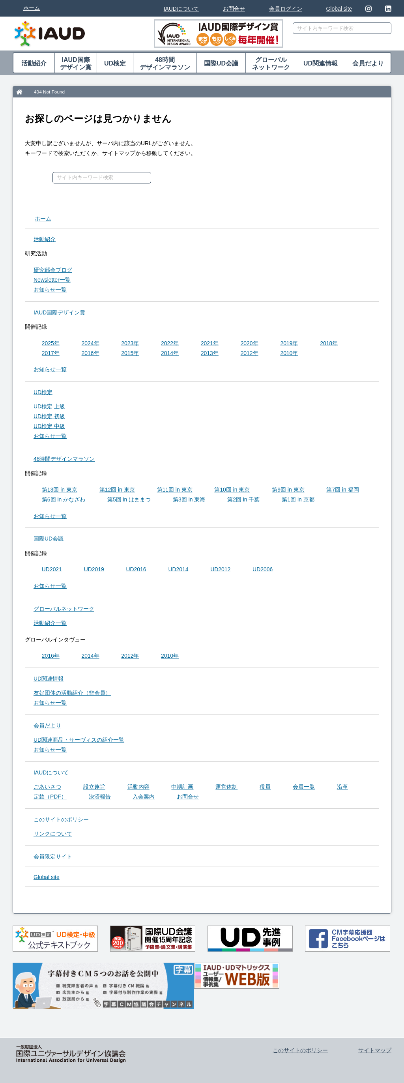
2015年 (130, 353)
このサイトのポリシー (61, 819)
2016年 (90, 353)
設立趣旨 (94, 787)
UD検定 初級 (49, 416)
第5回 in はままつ (129, 499)
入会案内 (144, 796)
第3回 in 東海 (189, 499)
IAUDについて (181, 9)
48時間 (164, 63)
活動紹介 (34, 63)
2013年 (210, 353)
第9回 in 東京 (288, 489)
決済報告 (100, 796)
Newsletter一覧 (52, 280)
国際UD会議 (221, 63)
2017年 (51, 353)
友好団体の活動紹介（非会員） (72, 693)
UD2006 (262, 569)
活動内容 (138, 787)
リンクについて (53, 833)
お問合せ (234, 9)
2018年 (329, 343)
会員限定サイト (53, 856)
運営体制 (226, 787)
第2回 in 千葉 (243, 499)
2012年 (249, 353)
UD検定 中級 (49, 426)
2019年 (289, 343)
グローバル (271, 63)
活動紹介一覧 (50, 623)
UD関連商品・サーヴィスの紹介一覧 (79, 740)
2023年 (130, 343)
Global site (339, 9)
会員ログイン (285, 9)
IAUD (59, 312)
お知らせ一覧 (50, 289)
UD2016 (136, 569)
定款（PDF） (50, 796)
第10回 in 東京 (232, 489)
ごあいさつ (47, 787)
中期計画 (182, 787)
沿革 (342, 787)
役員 (265, 787)
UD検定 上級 (49, 406)
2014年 (170, 353)
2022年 (170, 343)
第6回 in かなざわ (63, 499)
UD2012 (220, 569)
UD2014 (178, 569)
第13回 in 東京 (59, 489)
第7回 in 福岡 (342, 489)
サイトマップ (374, 1050)
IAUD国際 (76, 63)
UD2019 (94, 569)
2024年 (90, 343)
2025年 (51, 343)
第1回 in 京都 (298, 499)
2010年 (289, 353)
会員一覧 (304, 787)
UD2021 (52, 569)
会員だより (368, 63)
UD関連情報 (320, 63)
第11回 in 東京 (175, 489)
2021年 (210, 343)
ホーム (31, 8)
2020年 (249, 343)
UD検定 (115, 63)
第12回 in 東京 (117, 489)
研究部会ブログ (53, 270)
